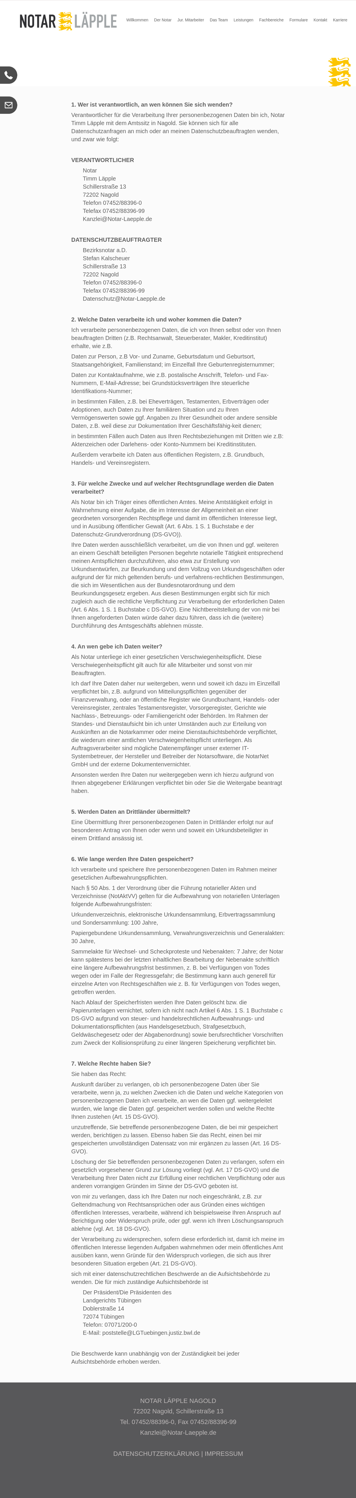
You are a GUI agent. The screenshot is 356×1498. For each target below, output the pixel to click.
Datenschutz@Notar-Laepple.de (124, 298)
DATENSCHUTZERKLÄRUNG (156, 1453)
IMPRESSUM (224, 1453)
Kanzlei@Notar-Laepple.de (117, 219)
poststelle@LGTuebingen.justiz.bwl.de (151, 1333)
